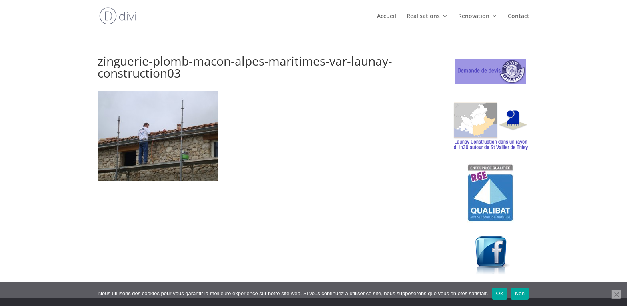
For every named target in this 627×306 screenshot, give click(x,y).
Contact (518, 16)
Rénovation (473, 16)
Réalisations (423, 16)
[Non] (616, 294)
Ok (499, 293)
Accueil (386, 16)
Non (520, 293)
